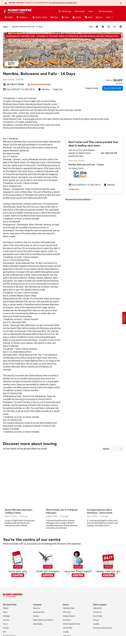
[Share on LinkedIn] (120, 26)
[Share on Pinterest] (102, 26)
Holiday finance (69, 539)
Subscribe (67, 559)
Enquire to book (92, 88)
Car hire (6, 543)
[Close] (121, 3)
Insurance (67, 543)
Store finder (97, 539)
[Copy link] (114, 26)
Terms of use (110, 595)
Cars (99, 17)
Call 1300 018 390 (112, 88)
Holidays (22, 17)
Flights (8, 17)
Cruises (76, 17)
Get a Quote (80, 11)
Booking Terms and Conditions (49, 616)
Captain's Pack (68, 531)
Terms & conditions (96, 595)
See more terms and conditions (79, 199)
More (109, 17)
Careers (36, 539)
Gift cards (67, 535)
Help (92, 11)
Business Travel (9, 559)
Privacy (96, 543)
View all (106, 449)
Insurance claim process (102, 551)
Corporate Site (38, 535)
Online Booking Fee (24, 612)
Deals (88, 17)
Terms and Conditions (22, 606)
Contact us (97, 535)
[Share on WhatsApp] (108, 26)
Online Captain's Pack (71, 547)
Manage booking (105, 11)
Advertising (37, 547)
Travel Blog (7, 567)
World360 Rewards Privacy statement (108, 603)
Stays (54, 17)
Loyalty (66, 555)
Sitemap (120, 595)
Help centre (97, 531)
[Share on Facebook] (96, 26)
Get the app (65, 11)
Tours (65, 17)
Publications (8, 563)
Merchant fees (51, 614)
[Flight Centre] (20, 11)
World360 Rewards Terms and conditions (107, 599)
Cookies (96, 547)
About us (36, 531)
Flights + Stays (39, 17)
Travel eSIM (67, 551)
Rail (4, 555)
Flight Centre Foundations (43, 543)
